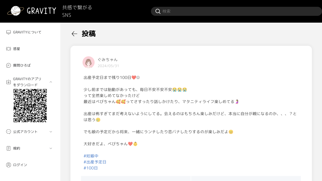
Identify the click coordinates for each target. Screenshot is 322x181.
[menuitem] (30, 32)
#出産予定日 (95, 162)
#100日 (91, 168)
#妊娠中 (91, 156)
